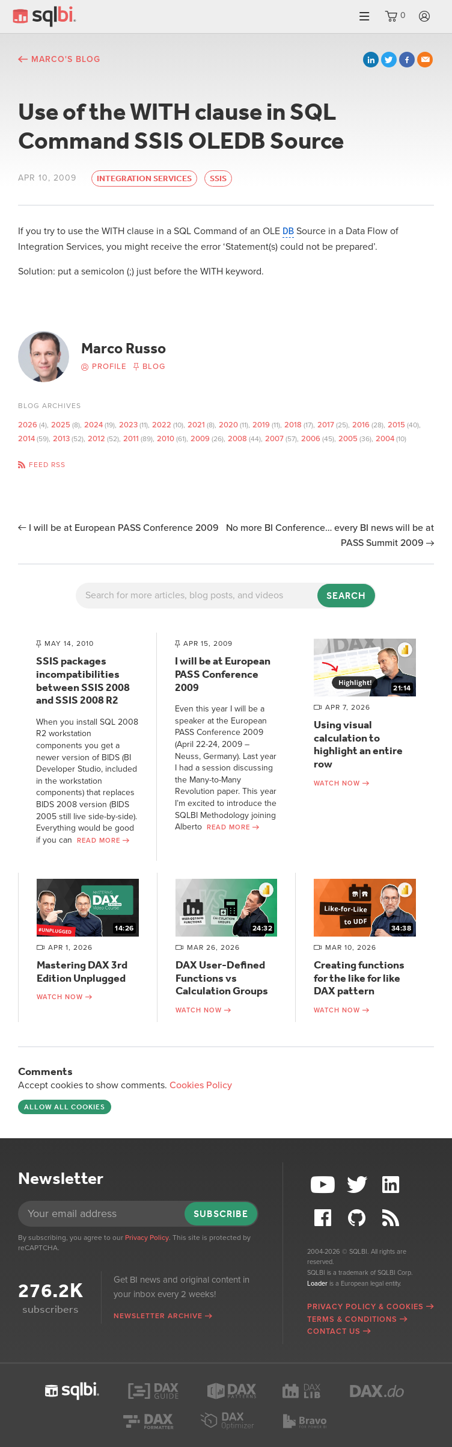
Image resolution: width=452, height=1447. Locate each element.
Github (358, 1218)
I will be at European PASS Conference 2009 (124, 528)
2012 (96, 439)
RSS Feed (392, 1218)
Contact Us (334, 1331)
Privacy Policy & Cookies (365, 1307)
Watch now (337, 783)
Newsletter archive (158, 1316)
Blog (153, 366)
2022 (161, 425)
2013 (61, 439)
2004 (385, 439)
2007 (274, 439)
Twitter (389, 59)
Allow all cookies (64, 1107)
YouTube (324, 1184)
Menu (364, 16)
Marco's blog (65, 59)
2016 (361, 425)
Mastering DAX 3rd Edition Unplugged (82, 971)
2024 (93, 425)
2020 (228, 425)
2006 (310, 439)
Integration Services (144, 178)
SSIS (218, 178)
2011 (131, 439)
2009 (200, 439)
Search (346, 595)
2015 (396, 425)
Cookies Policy (201, 1085)
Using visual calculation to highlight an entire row (358, 744)
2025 (60, 425)
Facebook (407, 59)
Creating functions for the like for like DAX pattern (359, 977)
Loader (317, 1283)
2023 (128, 425)
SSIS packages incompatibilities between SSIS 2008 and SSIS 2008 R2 (83, 680)
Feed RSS (47, 464)
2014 (26, 439)
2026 (27, 425)
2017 (325, 425)
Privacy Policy (147, 1237)
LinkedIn (371, 59)
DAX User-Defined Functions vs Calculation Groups (222, 977)
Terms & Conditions (352, 1319)
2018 (293, 425)
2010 (165, 439)
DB (288, 231)
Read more (98, 840)
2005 (348, 439)
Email (425, 59)
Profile (109, 366)
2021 (196, 425)
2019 (261, 425)
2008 (237, 439)
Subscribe (221, 1213)
